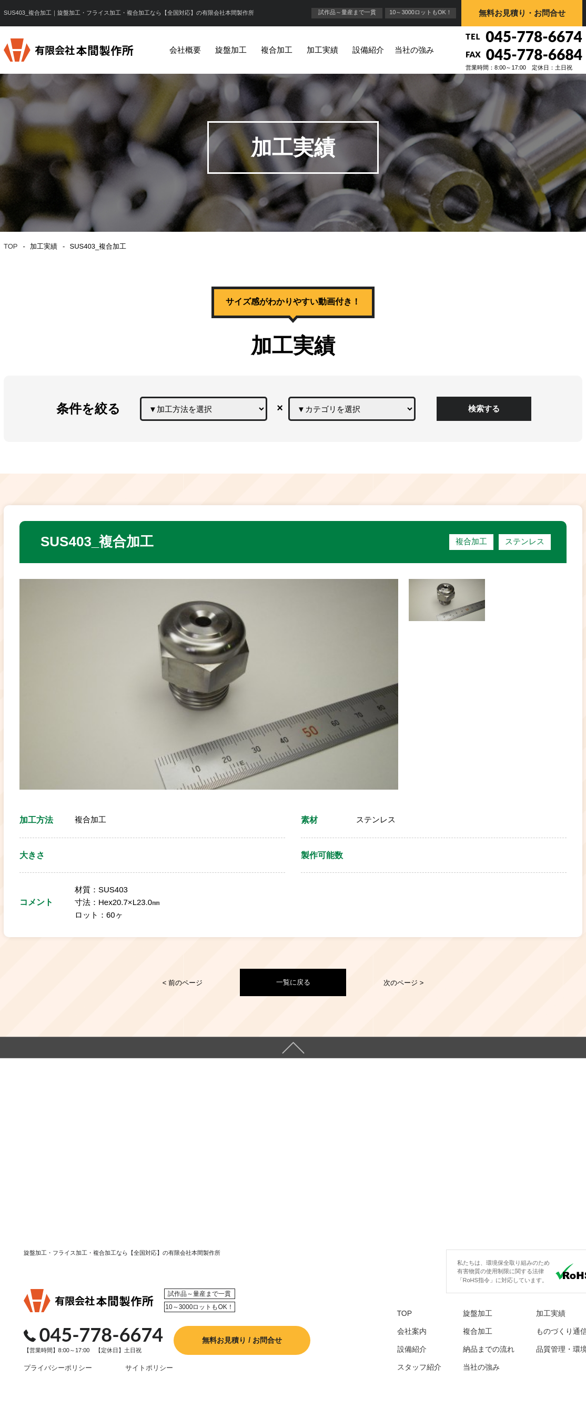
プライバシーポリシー (43, 1388)
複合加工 (276, 49)
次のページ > (403, 982)
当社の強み (414, 49)
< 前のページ (182, 982)
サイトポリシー (125, 1388)
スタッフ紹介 (399, 1389)
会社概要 (185, 49)
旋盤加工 (231, 49)
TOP (11, 246)
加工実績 (322, 49)
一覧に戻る (293, 982)
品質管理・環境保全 (549, 1370)
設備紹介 (368, 49)
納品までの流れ (468, 1370)
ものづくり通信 (542, 1352)
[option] (208, 684)
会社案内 (392, 1352)
